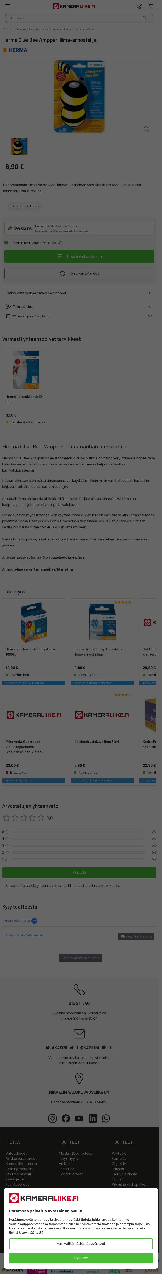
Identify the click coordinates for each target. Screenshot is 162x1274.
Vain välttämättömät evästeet (81, 1244)
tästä (39, 1232)
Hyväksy (81, 1258)
